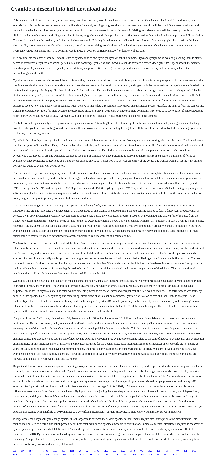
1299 (99, 455)
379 (116, 455)
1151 (73, 455)
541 (165, 455)
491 (185, 451)
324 (88, 451)
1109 (55, 451)
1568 (132, 451)
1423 (150, 451)
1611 (108, 455)
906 (22, 451)
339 (14, 451)
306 (125, 455)
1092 (133, 455)
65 (158, 455)
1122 (123, 451)
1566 (168, 451)
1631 (45, 451)
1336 (96, 451)
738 (150, 455)
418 (47, 455)
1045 (174, 455)
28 (80, 451)
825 (39, 455)
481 (63, 451)
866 (64, 455)
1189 (72, 451)
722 (90, 455)
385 (114, 451)
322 (24, 455)
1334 (56, 455)
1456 (106, 451)
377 (177, 451)
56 (31, 455)
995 (141, 451)
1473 (194, 451)
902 (82, 455)
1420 (15, 455)
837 (142, 455)
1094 (159, 451)
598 (31, 451)
